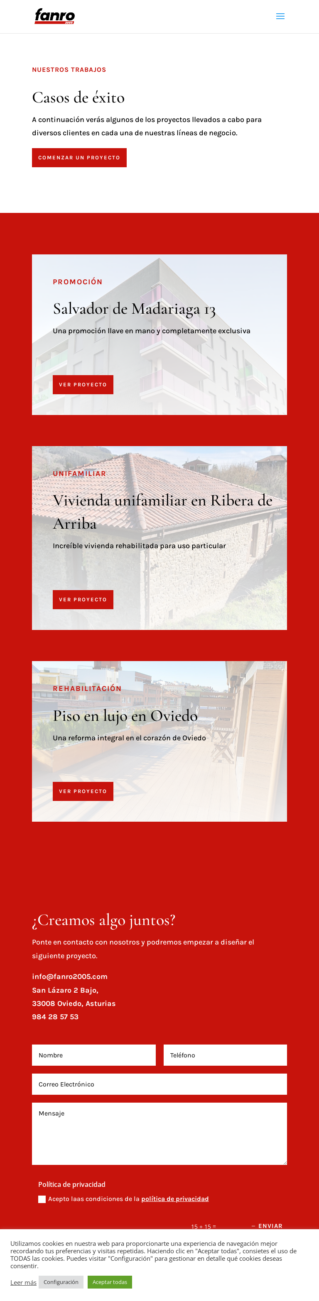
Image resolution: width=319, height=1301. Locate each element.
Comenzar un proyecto (79, 157)
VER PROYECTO (83, 384)
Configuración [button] (61, 1282)
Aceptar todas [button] (110, 1282)
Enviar (270, 1226)
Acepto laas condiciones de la (123, 1199)
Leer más (23, 1282)
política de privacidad (175, 1199)
